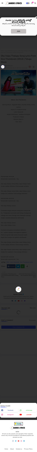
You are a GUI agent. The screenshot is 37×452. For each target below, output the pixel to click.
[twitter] (16, 441)
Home (6, 449)
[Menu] (2, 3)
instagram (10, 415)
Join (18, 31)
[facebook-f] (13, 441)
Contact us (19, 449)
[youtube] (18, 441)
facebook (10, 410)
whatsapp (29, 410)
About (12, 449)
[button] (28, 3)
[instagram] (21, 441)
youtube (29, 415)
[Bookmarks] (32, 3)
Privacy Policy (28, 449)
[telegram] (24, 441)
